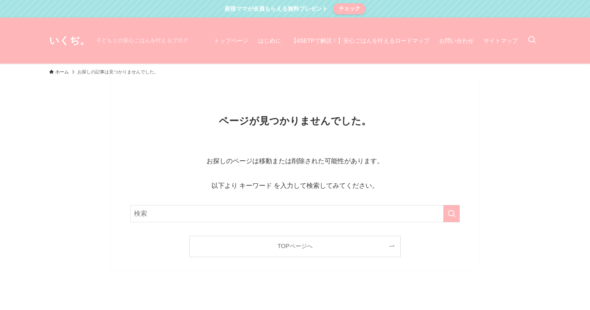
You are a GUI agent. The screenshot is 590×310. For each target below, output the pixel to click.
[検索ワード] (295, 213)
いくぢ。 (69, 41)
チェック (349, 8)
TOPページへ (294, 246)
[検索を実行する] (451, 213)
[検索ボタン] (532, 41)
